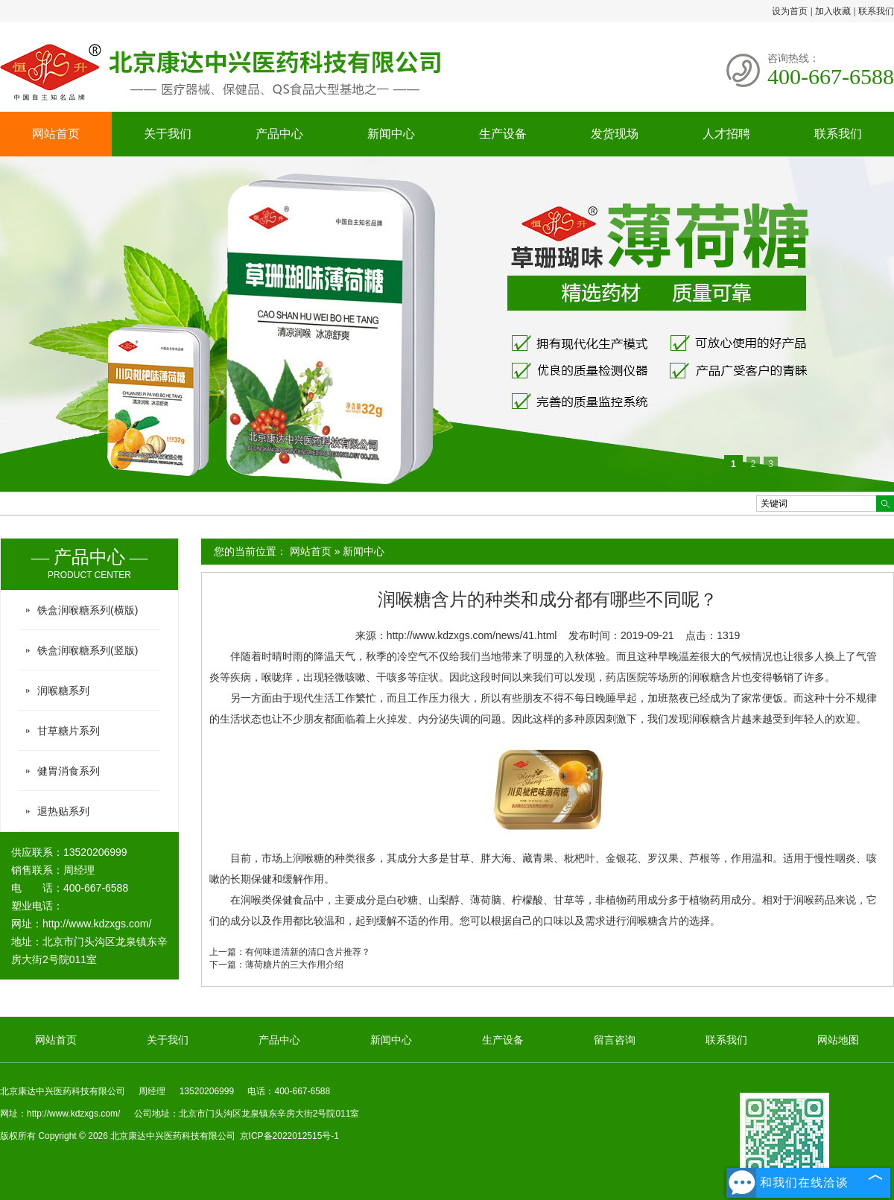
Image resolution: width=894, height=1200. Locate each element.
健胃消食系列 (68, 771)
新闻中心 (391, 133)
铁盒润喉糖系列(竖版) (87, 650)
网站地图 (838, 1040)
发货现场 (614, 133)
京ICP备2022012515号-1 (289, 1136)
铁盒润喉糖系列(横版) (87, 610)
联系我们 (876, 11)
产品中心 (279, 133)
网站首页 (56, 133)
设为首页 (790, 11)
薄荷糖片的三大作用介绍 (294, 964)
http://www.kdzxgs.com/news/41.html (472, 635)
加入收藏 (833, 11)
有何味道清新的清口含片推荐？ (307, 952)
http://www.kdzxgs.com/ (96, 924)
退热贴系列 (63, 811)
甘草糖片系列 (68, 731)
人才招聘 (726, 133)
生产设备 (503, 133)
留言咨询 (614, 1040)
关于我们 (167, 133)
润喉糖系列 (63, 690)
